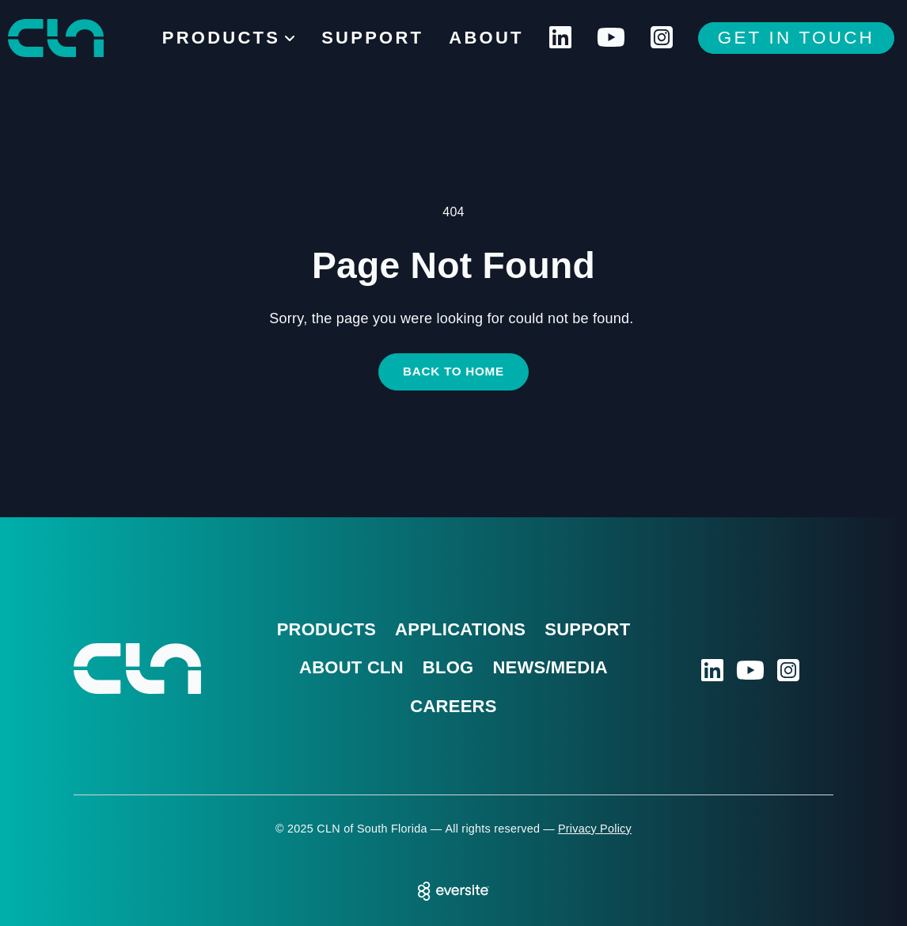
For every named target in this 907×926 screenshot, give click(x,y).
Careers (453, 706)
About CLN (351, 667)
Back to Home (453, 371)
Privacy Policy (595, 828)
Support (372, 38)
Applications (460, 629)
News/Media (550, 667)
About (486, 38)
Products (326, 629)
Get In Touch (796, 38)
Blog (448, 667)
